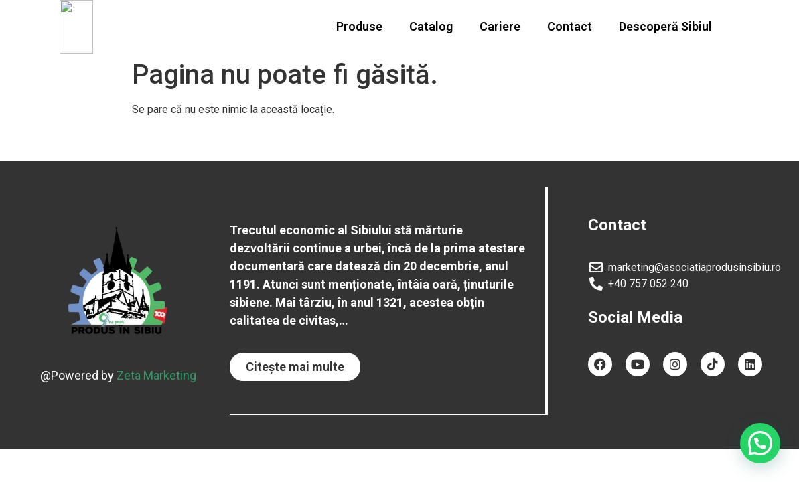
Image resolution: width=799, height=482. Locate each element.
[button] (295, 367)
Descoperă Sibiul (665, 26)
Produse (359, 26)
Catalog (431, 26)
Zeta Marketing (156, 375)
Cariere (500, 26)
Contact (569, 26)
